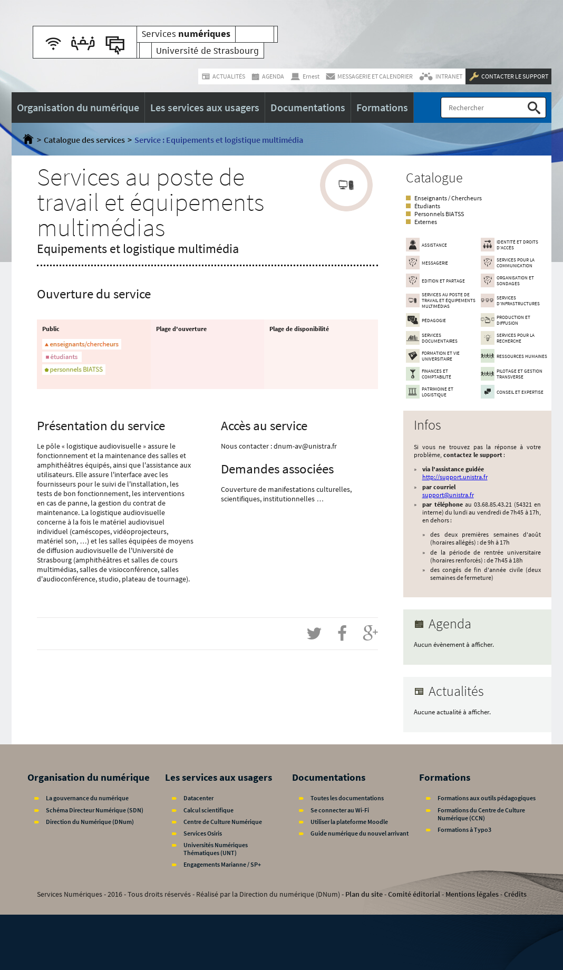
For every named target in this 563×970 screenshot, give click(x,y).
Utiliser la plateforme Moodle (349, 822)
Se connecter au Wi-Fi (339, 810)
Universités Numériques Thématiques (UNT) (215, 849)
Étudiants (427, 206)
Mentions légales (472, 894)
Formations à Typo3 (464, 829)
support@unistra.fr (448, 495)
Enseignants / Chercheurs (448, 198)
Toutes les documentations (347, 798)
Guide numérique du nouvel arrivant (359, 833)
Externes (425, 222)
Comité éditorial (414, 894)
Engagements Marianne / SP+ (222, 864)
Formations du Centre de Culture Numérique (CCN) (481, 814)
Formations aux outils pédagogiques (487, 798)
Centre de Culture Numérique (222, 822)
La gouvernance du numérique (87, 798)
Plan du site (364, 894)
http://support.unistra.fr (455, 477)
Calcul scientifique (208, 810)
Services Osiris (202, 833)
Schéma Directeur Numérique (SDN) (94, 810)
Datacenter (198, 798)
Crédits (515, 894)
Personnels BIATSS (439, 214)
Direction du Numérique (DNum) (90, 822)
